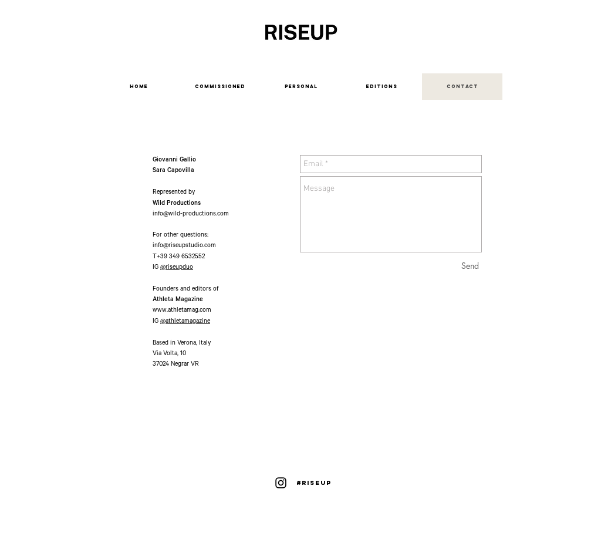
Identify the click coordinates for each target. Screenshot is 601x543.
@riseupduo (176, 267)
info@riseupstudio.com (184, 245)
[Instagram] (281, 482)
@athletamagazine (185, 321)
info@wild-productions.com (191, 214)
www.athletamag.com (182, 310)
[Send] (470, 265)
